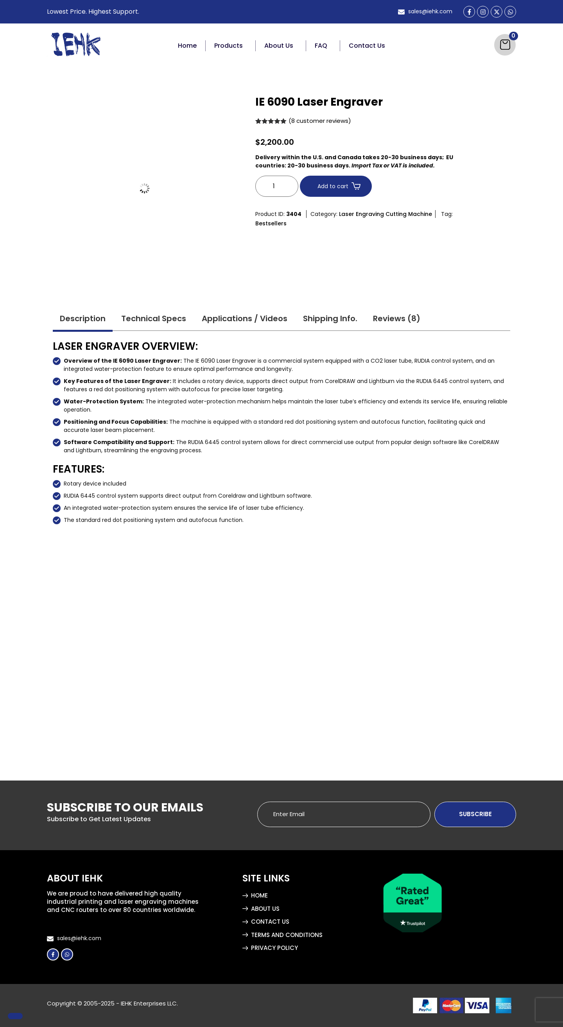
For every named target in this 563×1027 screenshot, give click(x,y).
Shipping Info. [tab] (330, 318)
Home (187, 45)
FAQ (321, 45)
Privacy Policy (274, 948)
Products (228, 45)
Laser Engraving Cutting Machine (385, 214)
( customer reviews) (320, 121)
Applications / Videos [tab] (244, 318)
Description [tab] (83, 318)
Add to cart (332, 186)
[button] (231, 45)
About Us (278, 45)
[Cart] (505, 45)
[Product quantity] (276, 186)
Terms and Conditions (287, 935)
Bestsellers (271, 223)
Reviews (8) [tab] (396, 318)
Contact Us (367, 45)
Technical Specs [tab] (153, 318)
